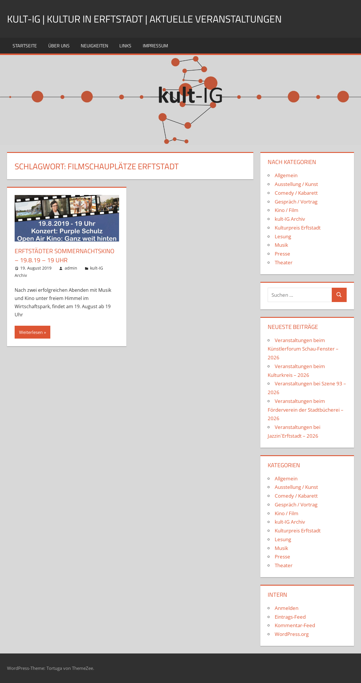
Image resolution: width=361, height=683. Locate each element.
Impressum (155, 45)
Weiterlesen (31, 341)
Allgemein (286, 175)
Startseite (25, 45)
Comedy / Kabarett (296, 192)
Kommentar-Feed (295, 625)
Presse (282, 253)
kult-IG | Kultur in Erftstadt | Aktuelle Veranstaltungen (152, 19)
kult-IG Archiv (290, 218)
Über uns (59, 45)
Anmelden (286, 608)
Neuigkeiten (94, 45)
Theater (284, 262)
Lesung (283, 236)
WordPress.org (292, 634)
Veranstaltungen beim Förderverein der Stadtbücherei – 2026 (305, 410)
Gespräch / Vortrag (296, 201)
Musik (281, 245)
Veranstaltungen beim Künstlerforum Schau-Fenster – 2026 (303, 349)
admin (71, 277)
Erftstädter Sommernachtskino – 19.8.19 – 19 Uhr (63, 260)
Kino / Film (286, 210)
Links (125, 45)
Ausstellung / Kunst (296, 184)
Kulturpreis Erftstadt (298, 227)
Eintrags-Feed (290, 616)
